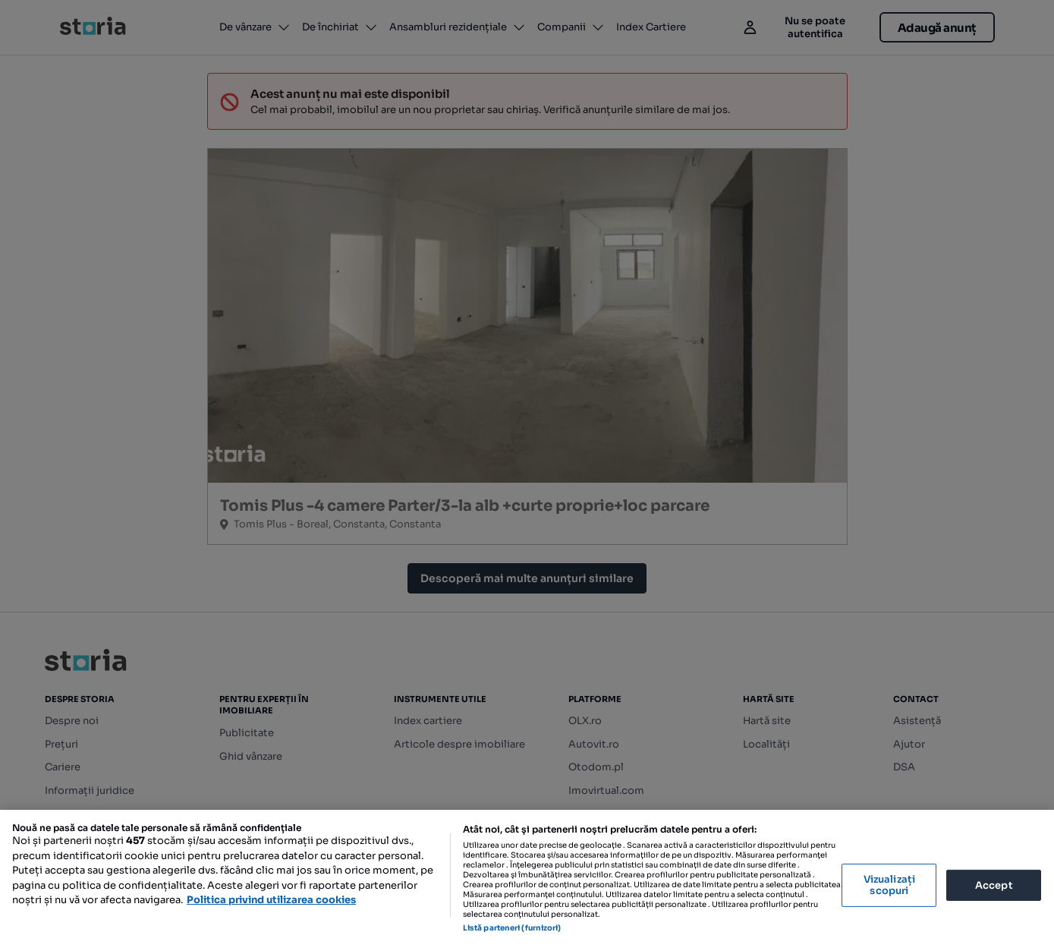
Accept (994, 884)
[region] (527, 880)
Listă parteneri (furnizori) (512, 928)
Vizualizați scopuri (889, 885)
